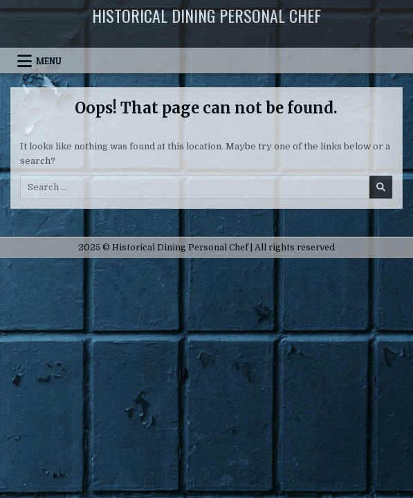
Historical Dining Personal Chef (206, 15)
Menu (49, 60)
